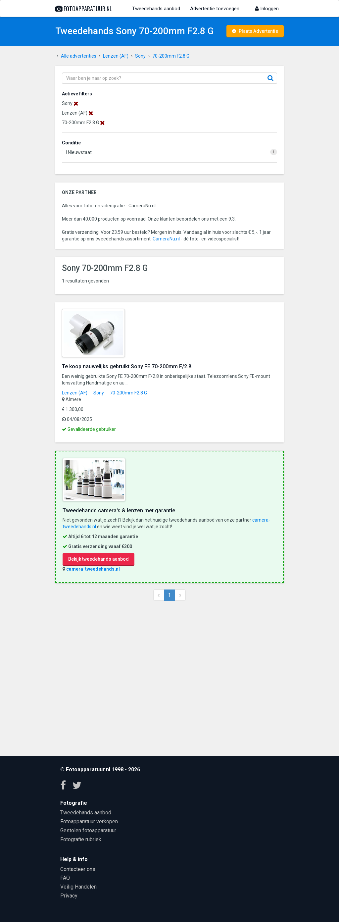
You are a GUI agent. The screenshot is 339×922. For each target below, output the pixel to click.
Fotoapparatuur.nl (83, 8)
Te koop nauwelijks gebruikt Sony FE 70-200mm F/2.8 (126, 366)
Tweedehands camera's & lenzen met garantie (119, 510)
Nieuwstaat (80, 152)
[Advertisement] (169, 677)
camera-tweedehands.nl (93, 569)
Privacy (68, 896)
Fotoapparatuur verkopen (89, 821)
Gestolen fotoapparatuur (88, 830)
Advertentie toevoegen (214, 9)
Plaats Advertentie (255, 31)
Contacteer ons (77, 869)
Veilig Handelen (78, 887)
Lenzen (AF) (74, 392)
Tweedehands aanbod (156, 9)
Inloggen (267, 9)
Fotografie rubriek (80, 839)
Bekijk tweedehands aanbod (98, 559)
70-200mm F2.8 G (128, 392)
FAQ (65, 878)
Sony (98, 392)
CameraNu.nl (166, 238)
